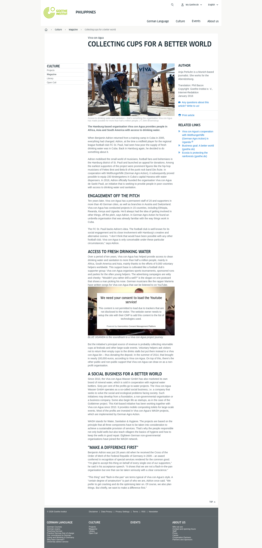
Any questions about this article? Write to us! (193, 104)
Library (50, 78)
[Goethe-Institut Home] (55, 12)
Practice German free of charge (60, 533)
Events (135, 522)
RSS (143, 512)
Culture (180, 21)
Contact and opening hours (184, 529)
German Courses (54, 527)
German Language (158, 21)
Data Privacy (106, 512)
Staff (174, 531)
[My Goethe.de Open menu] (191, 4)
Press (174, 533)
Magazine (51, 74)
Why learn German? (55, 539)
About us (213, 21)
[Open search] (172, 4)
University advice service (57, 542)
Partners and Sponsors (182, 539)
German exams (53, 529)
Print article (188, 115)
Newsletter (153, 512)
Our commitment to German (59, 535)
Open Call (51, 82)
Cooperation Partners (181, 537)
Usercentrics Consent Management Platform (136, 326)
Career (175, 535)
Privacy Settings (123, 512)
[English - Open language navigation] (213, 4)
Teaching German (54, 531)
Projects (51, 70)
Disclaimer (93, 512)
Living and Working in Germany (60, 537)
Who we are (177, 527)
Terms (135, 512)
